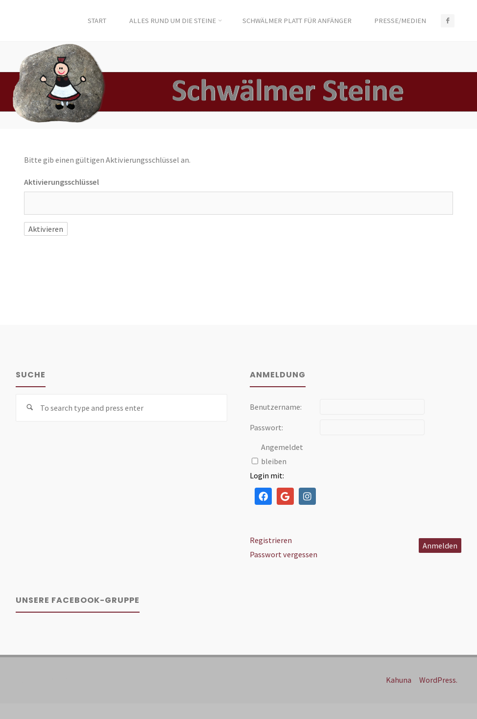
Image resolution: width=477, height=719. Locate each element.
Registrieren (271, 540)
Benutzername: (276, 407)
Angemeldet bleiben (282, 454)
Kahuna (397, 680)
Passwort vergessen (283, 554)
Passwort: (266, 427)
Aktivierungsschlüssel (61, 182)
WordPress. (438, 680)
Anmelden (440, 545)
